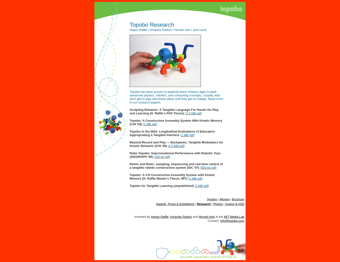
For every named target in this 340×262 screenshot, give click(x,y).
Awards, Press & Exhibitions (175, 204)
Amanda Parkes (181, 217)
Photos (218, 204)
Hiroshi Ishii (207, 217)
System (212, 199)
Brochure (238, 199)
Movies (224, 199)
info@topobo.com (232, 221)
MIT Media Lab (234, 217)
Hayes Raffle (159, 217)
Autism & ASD (234, 204)
